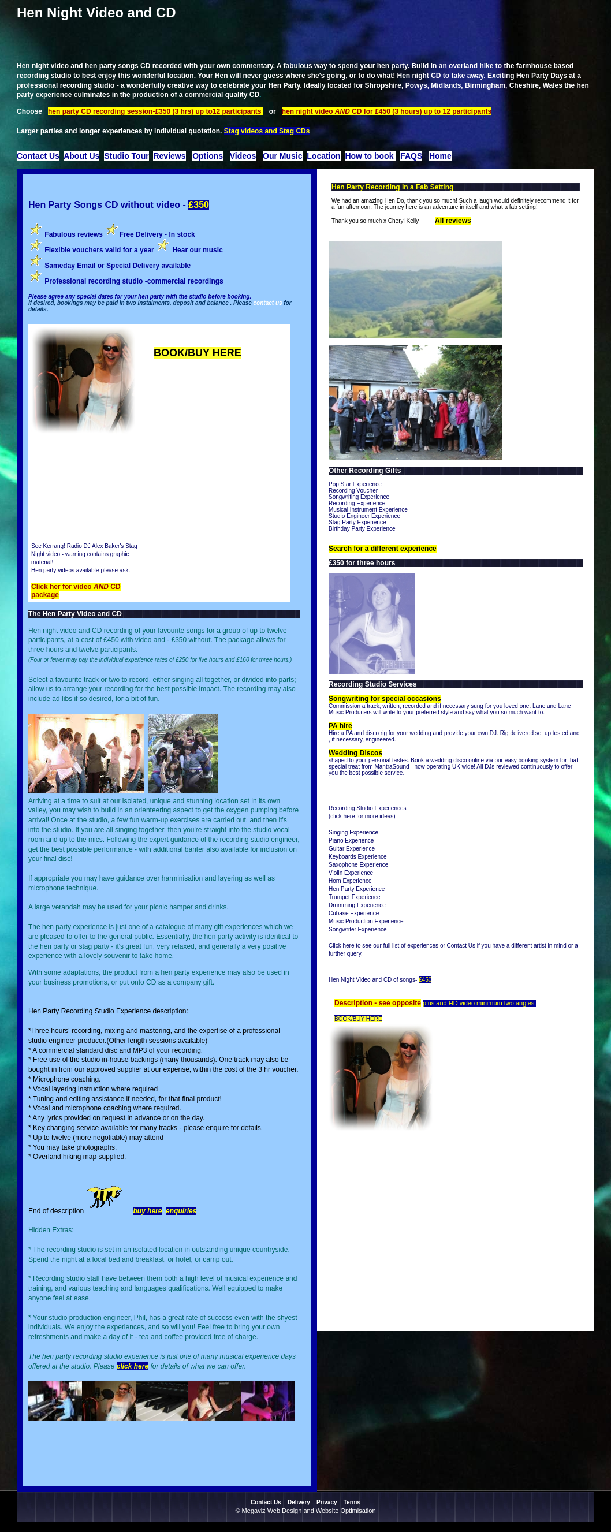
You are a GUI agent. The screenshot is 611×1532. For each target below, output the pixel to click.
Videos (243, 156)
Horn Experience (350, 881)
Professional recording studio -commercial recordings (133, 281)
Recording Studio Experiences (368, 808)
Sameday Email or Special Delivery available (117, 266)
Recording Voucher (353, 490)
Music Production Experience (366, 921)
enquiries (181, 1211)
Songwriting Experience (359, 497)
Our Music (282, 156)
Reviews (169, 156)
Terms (352, 1502)
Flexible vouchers (74, 250)
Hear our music (197, 250)
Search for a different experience (383, 549)
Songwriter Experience (358, 929)
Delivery (299, 1502)
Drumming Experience (357, 905)
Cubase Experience (354, 913)
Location (323, 156)
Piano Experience (351, 840)
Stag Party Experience (357, 522)
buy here (147, 1211)
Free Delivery (140, 234)
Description (354, 1003)
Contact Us (38, 156)
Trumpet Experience (355, 897)
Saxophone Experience (358, 865)
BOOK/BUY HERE (197, 353)
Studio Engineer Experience (364, 516)
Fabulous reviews (73, 234)
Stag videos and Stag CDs (267, 131)
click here (132, 1366)
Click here (341, 945)
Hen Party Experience (357, 889)
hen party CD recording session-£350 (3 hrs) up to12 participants (155, 111)
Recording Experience (357, 503)
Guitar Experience (352, 848)
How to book (370, 156)
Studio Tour (126, 156)
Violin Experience (351, 873)
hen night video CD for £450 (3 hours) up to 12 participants (386, 111)
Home (440, 156)
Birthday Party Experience (362, 528)
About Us (81, 156)
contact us (268, 303)
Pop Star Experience (355, 484)
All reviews (453, 221)
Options (207, 156)
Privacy (326, 1502)
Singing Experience (353, 832)
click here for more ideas (361, 816)
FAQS (411, 156)
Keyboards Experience (358, 856)
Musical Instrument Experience (368, 509)
